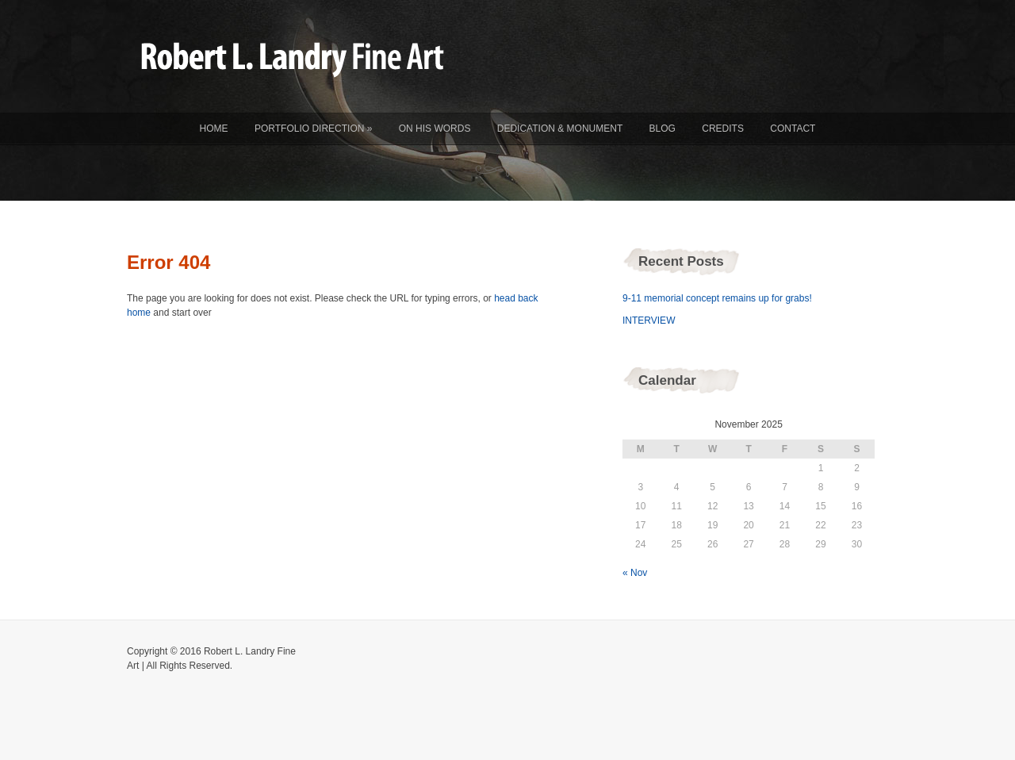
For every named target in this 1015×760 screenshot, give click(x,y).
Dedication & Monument (559, 128)
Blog (662, 128)
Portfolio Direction (313, 128)
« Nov (634, 572)
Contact (792, 128)
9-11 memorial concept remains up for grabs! (717, 298)
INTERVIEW (648, 320)
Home (214, 128)
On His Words (435, 128)
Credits (723, 128)
